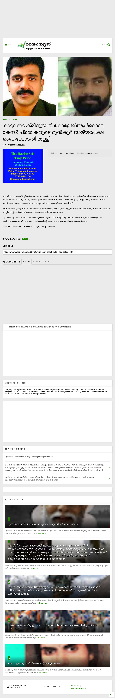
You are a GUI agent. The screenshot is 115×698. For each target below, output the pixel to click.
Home (5, 119)
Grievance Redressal (78, 688)
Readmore (42, 533)
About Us (56, 687)
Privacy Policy (76, 686)
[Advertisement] (57, 20)
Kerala (14, 119)
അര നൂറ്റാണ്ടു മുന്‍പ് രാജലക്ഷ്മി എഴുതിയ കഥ (34, 663)
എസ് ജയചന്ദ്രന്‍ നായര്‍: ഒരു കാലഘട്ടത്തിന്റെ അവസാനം (42, 524)
